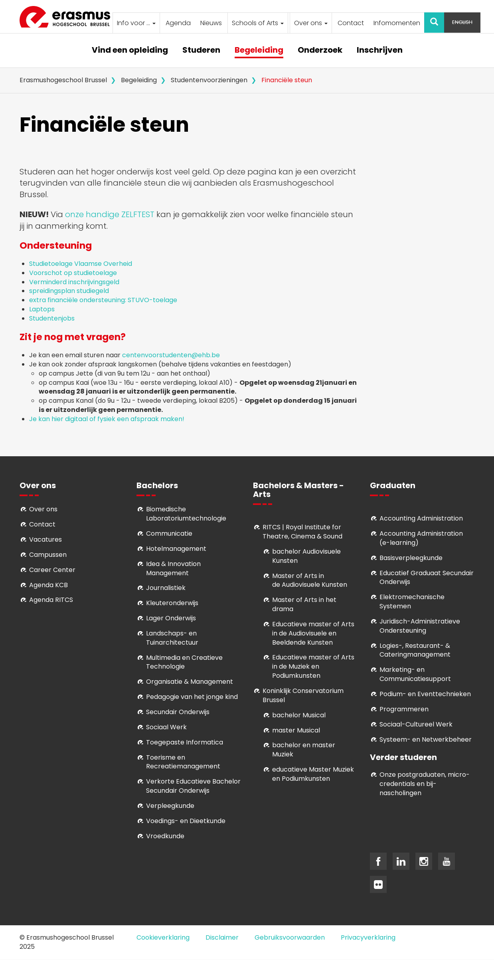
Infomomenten (396, 23)
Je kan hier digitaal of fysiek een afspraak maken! (107, 419)
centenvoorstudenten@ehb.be (171, 355)
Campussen (48, 554)
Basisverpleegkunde (411, 557)
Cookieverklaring (163, 937)
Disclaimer (222, 937)
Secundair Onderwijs (177, 712)
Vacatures (45, 539)
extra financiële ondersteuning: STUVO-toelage (103, 300)
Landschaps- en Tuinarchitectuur (172, 638)
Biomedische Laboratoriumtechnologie (186, 514)
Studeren (201, 50)
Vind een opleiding (130, 50)
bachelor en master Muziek (303, 749)
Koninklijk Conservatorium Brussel (303, 695)
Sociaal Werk (166, 727)
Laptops (42, 309)
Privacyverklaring (368, 937)
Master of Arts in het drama (304, 604)
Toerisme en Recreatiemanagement (183, 762)
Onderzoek (320, 50)
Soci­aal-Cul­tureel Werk (416, 724)
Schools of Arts (258, 23)
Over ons (311, 23)
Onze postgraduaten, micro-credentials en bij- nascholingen (424, 784)
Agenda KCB (48, 585)
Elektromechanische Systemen (412, 601)
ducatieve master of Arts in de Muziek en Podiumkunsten (313, 666)
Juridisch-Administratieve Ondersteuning (419, 626)
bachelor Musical (299, 715)
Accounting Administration (421, 518)
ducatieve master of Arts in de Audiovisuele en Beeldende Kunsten (313, 633)
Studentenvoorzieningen (209, 80)
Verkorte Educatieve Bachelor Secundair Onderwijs (193, 786)
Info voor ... (136, 23)
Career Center (52, 569)
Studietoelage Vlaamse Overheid (81, 263)
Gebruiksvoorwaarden (290, 937)
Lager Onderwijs (171, 618)
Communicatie (169, 533)
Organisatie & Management (189, 681)
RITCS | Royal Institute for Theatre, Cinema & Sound (302, 532)
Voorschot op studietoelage (74, 272)
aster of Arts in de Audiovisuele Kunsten (309, 580)
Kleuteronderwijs (172, 603)
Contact (351, 23)
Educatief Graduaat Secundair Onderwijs (426, 577)
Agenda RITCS (51, 599)
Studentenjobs (52, 318)
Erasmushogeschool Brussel (63, 80)
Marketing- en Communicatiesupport (415, 674)
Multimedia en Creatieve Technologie (184, 662)
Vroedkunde (165, 836)
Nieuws (211, 23)
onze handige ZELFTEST (109, 214)
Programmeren (404, 709)
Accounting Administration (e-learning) (421, 538)
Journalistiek (166, 587)
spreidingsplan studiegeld (69, 290)
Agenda (178, 23)
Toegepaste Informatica (184, 742)
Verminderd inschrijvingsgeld (74, 282)
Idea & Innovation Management (173, 568)
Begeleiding (259, 50)
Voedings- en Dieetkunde (185, 820)
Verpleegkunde (170, 805)
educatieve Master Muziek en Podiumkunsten (313, 774)
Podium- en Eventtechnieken (425, 694)
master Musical (296, 730)
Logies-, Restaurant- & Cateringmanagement (415, 650)
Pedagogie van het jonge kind (192, 696)
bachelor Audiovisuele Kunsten (306, 556)
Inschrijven (380, 50)
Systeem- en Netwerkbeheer (425, 739)
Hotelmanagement (176, 548)
